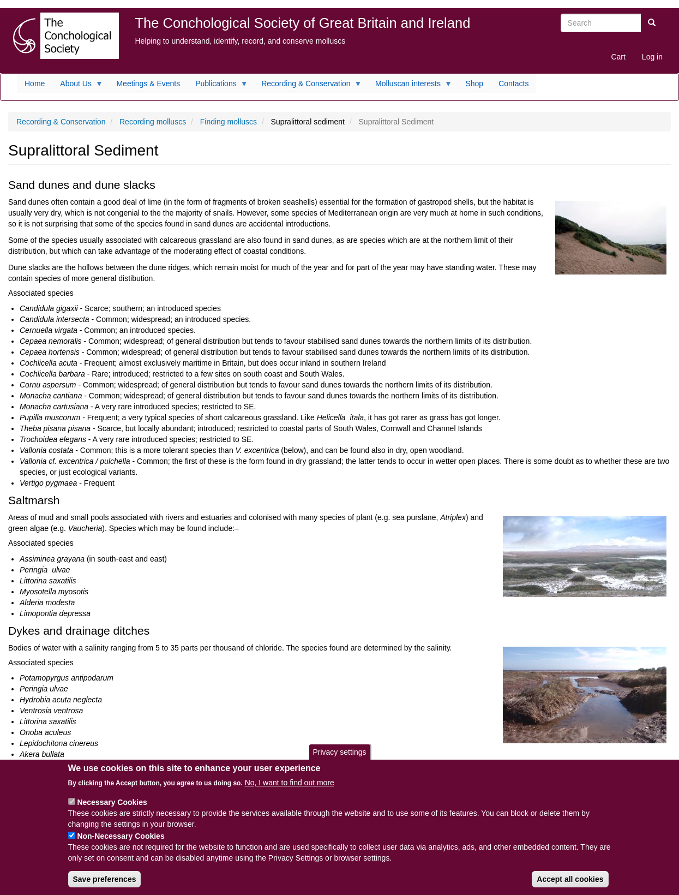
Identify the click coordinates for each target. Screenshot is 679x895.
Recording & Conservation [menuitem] (308, 86)
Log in (652, 56)
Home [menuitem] (35, 83)
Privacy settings (339, 760)
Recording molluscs (152, 121)
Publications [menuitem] (218, 86)
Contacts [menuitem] (513, 83)
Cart (618, 56)
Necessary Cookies (112, 811)
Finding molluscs (228, 121)
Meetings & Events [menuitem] (148, 83)
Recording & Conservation (60, 121)
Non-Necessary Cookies (120, 844)
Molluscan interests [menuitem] (410, 86)
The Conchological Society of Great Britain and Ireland (303, 23)
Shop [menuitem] (474, 83)
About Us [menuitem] (77, 86)
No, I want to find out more (289, 791)
